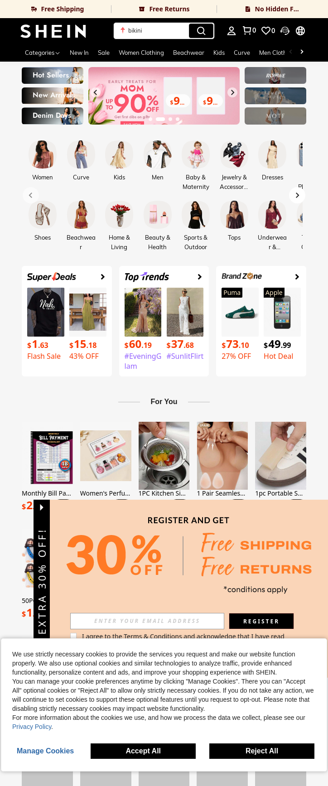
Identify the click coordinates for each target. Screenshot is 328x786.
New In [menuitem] (79, 52)
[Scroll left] (291, 52)
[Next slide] (232, 92)
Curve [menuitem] (242, 52)
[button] (164, 30)
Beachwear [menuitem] (188, 52)
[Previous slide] (96, 92)
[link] (55, 9)
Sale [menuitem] (104, 52)
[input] (147, 621)
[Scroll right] (302, 52)
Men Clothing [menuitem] (277, 52)
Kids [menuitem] (219, 52)
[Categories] (42, 52)
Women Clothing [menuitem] (141, 52)
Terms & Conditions (153, 636)
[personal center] (231, 30)
